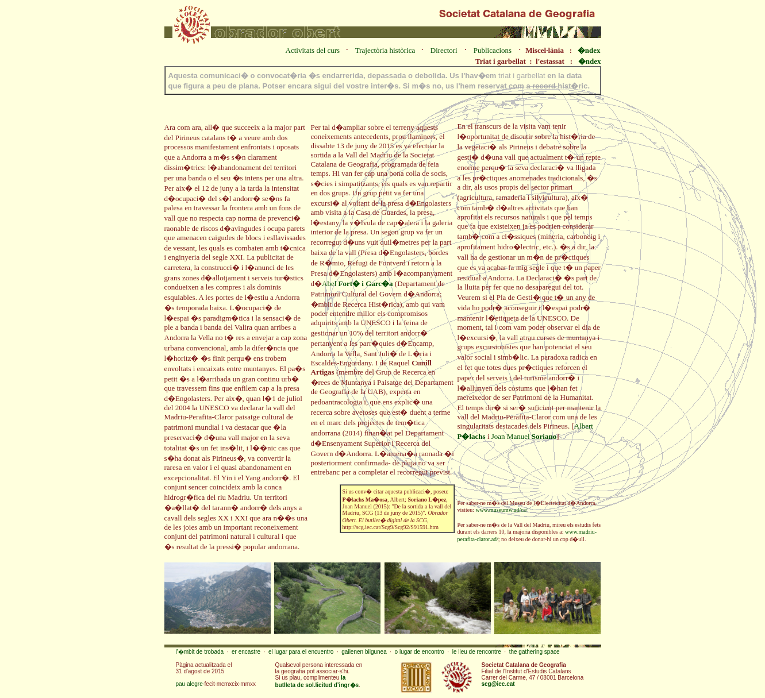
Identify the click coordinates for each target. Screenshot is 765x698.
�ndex (589, 50)
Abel (357, 283)
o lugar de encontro (419, 652)
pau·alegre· (190, 684)
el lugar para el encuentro (300, 652)
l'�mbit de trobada (200, 652)
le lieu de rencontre (476, 652)
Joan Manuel (523, 436)
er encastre (246, 652)
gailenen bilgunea (363, 652)
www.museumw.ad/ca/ (501, 510)
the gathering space (534, 652)
